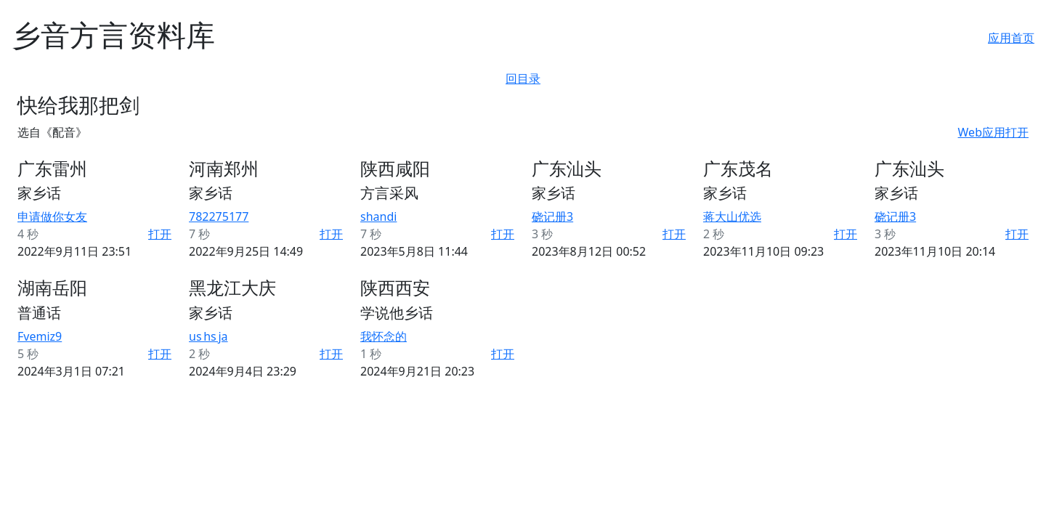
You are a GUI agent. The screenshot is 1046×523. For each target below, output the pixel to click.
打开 (159, 234)
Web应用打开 (993, 132)
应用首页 (1011, 38)
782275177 (218, 216)
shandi (378, 216)
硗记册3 (552, 216)
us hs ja (208, 336)
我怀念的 (383, 336)
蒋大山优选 (732, 216)
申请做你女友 (52, 216)
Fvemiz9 (39, 336)
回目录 (523, 78)
